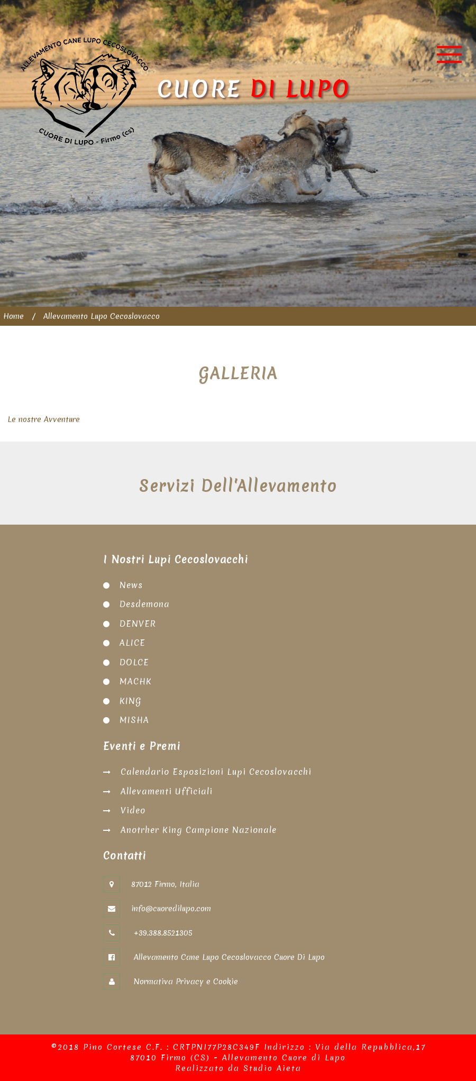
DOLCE (134, 662)
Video (133, 810)
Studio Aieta (272, 1068)
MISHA (134, 720)
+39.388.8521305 (162, 933)
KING (131, 701)
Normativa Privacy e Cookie (184, 981)
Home (13, 316)
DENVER (138, 623)
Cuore (186, 91)
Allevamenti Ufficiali (167, 791)
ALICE (132, 642)
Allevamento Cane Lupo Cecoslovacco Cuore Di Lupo (228, 957)
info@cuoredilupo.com (171, 908)
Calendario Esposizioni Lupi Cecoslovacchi (216, 771)
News (131, 585)
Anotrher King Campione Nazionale (199, 830)
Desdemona (145, 604)
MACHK (136, 681)
